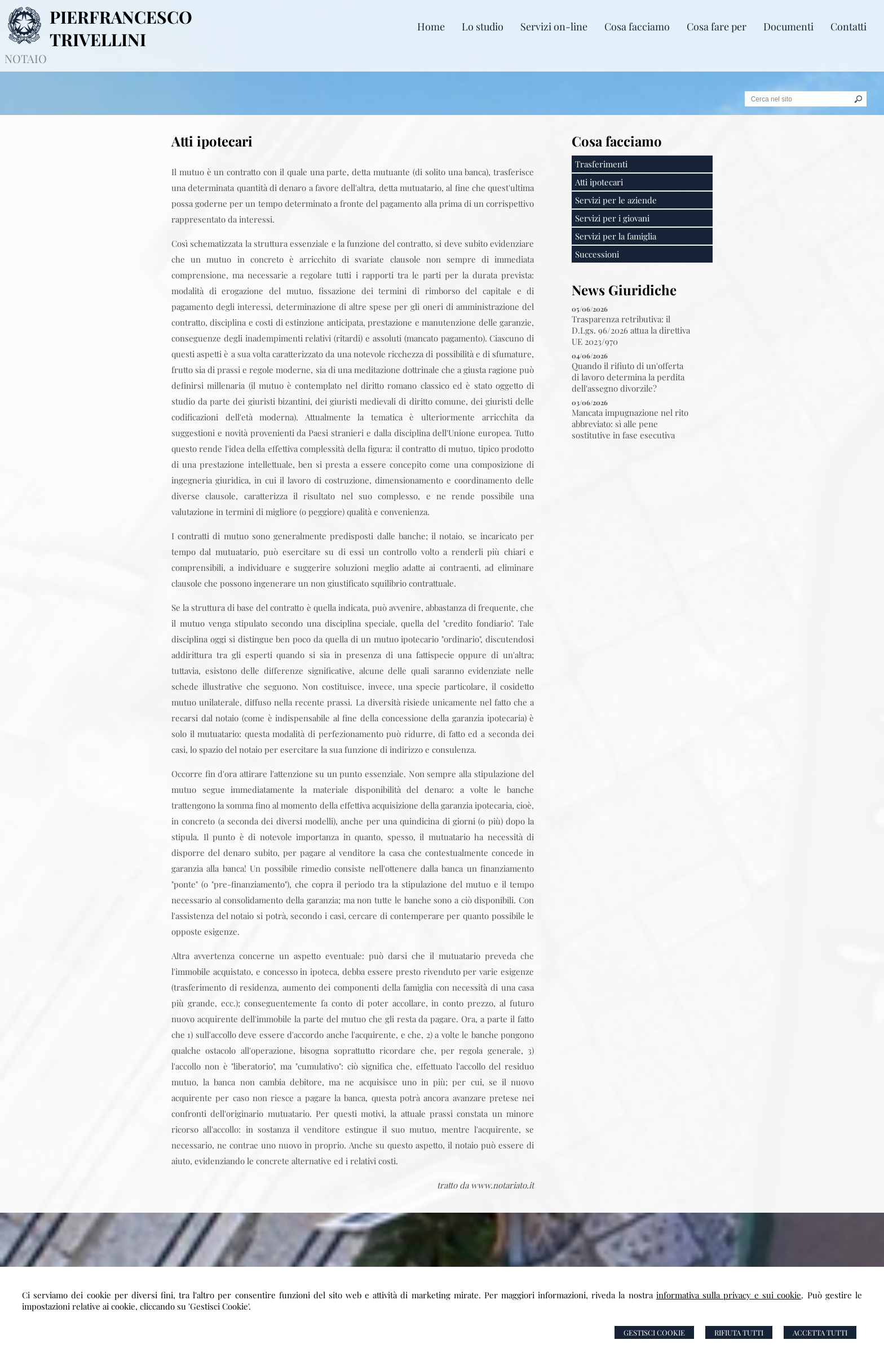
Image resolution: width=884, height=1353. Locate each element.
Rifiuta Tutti (738, 1332)
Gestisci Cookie (654, 1332)
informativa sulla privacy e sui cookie (729, 1295)
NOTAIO (26, 58)
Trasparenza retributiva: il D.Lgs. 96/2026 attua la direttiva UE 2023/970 (631, 330)
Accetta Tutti (820, 1332)
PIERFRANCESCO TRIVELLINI (121, 28)
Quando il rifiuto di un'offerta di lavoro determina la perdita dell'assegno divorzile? (628, 377)
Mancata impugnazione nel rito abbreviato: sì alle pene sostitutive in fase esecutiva (630, 424)
